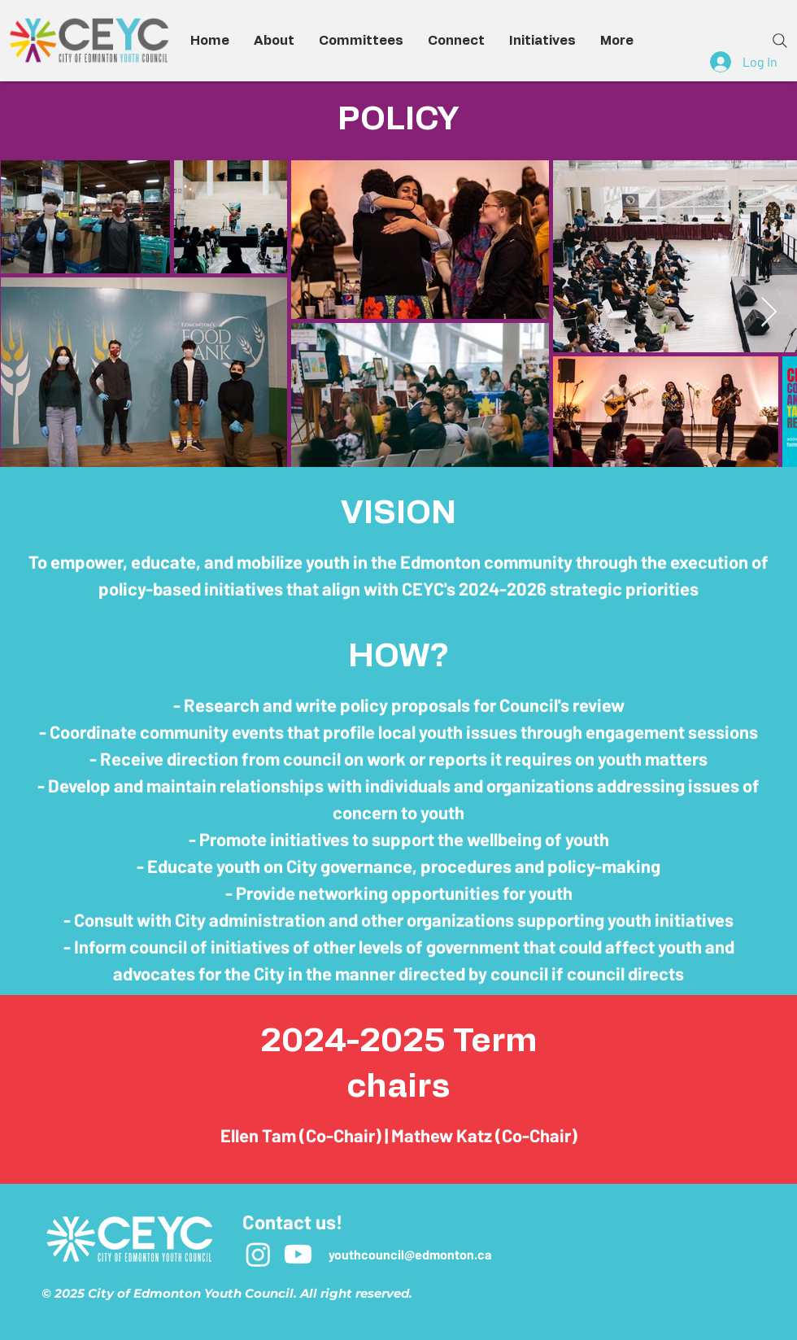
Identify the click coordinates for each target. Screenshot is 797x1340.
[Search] (780, 41)
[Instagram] (258, 1254)
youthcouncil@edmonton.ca (410, 1254)
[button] (274, 40)
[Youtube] (298, 1254)
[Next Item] (769, 313)
